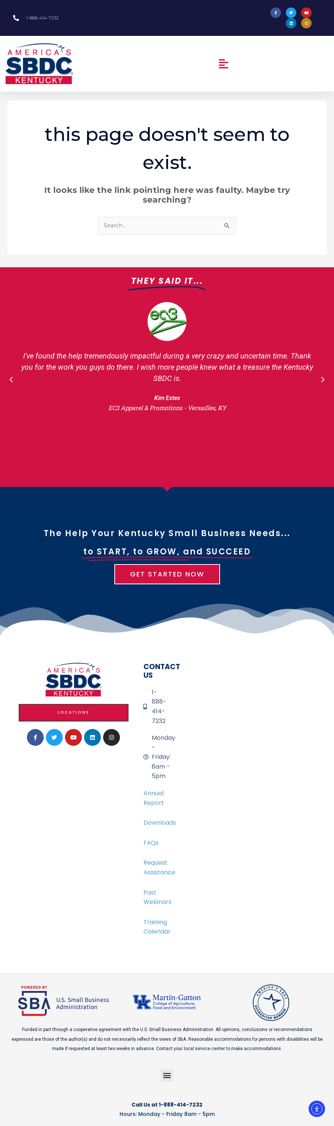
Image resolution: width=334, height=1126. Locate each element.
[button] (223, 64)
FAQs (151, 843)
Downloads (159, 822)
